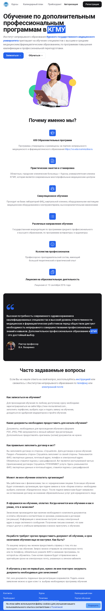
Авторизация (71, 4)
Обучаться (36, 55)
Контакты (7, 593)
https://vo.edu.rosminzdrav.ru (79, 149)
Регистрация (92, 4)
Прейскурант (55, 4)
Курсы (14, 4)
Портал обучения (82, 598)
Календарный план (33, 4)
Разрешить (93, 605)
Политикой (56, 607)
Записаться (13, 55)
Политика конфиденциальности (49, 599)
